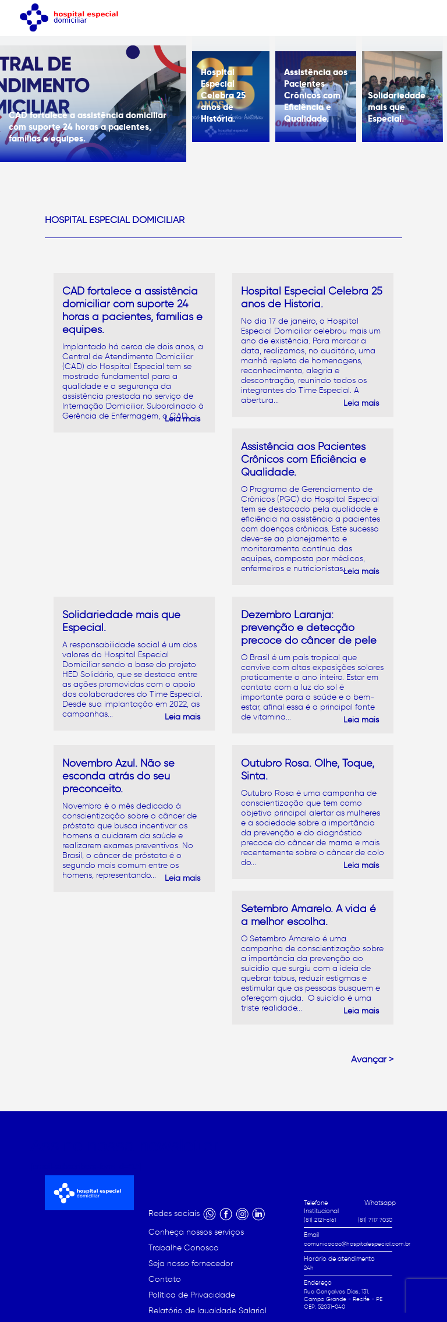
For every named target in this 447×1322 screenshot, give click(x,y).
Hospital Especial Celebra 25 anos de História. (223, 95)
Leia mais (182, 419)
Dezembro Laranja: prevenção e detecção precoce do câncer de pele (309, 627)
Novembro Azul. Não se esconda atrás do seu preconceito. (118, 776)
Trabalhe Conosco (183, 1248)
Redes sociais (175, 1213)
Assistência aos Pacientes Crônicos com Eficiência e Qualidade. (315, 95)
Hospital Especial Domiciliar (115, 219)
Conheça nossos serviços (196, 1232)
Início (235, 1293)
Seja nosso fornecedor (190, 1263)
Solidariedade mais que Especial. (396, 107)
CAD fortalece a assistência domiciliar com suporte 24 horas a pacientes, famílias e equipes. (87, 126)
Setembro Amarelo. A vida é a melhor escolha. (308, 915)
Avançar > (372, 1059)
